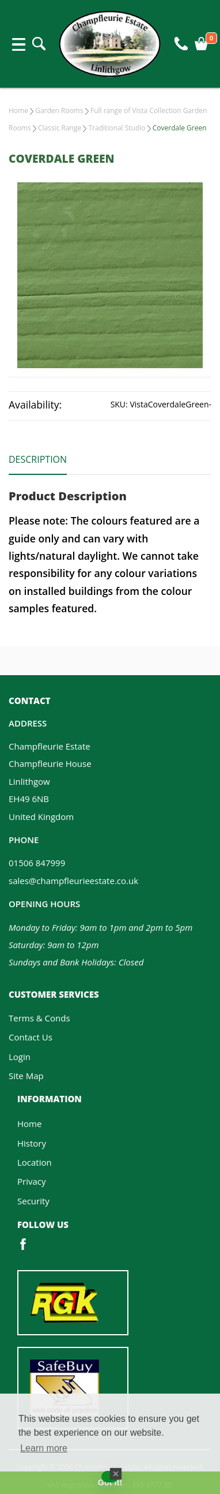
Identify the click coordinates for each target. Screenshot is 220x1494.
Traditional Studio (116, 128)
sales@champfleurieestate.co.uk (73, 880)
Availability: (35, 404)
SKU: (119, 404)
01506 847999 (37, 862)
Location (34, 1162)
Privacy (31, 1181)
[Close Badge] (116, 1474)
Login (20, 1056)
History (31, 1143)
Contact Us (30, 1037)
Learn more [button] (43, 1448)
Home (18, 110)
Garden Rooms (59, 110)
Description (38, 459)
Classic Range (59, 128)
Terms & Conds (39, 1018)
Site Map (26, 1075)
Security (33, 1201)
